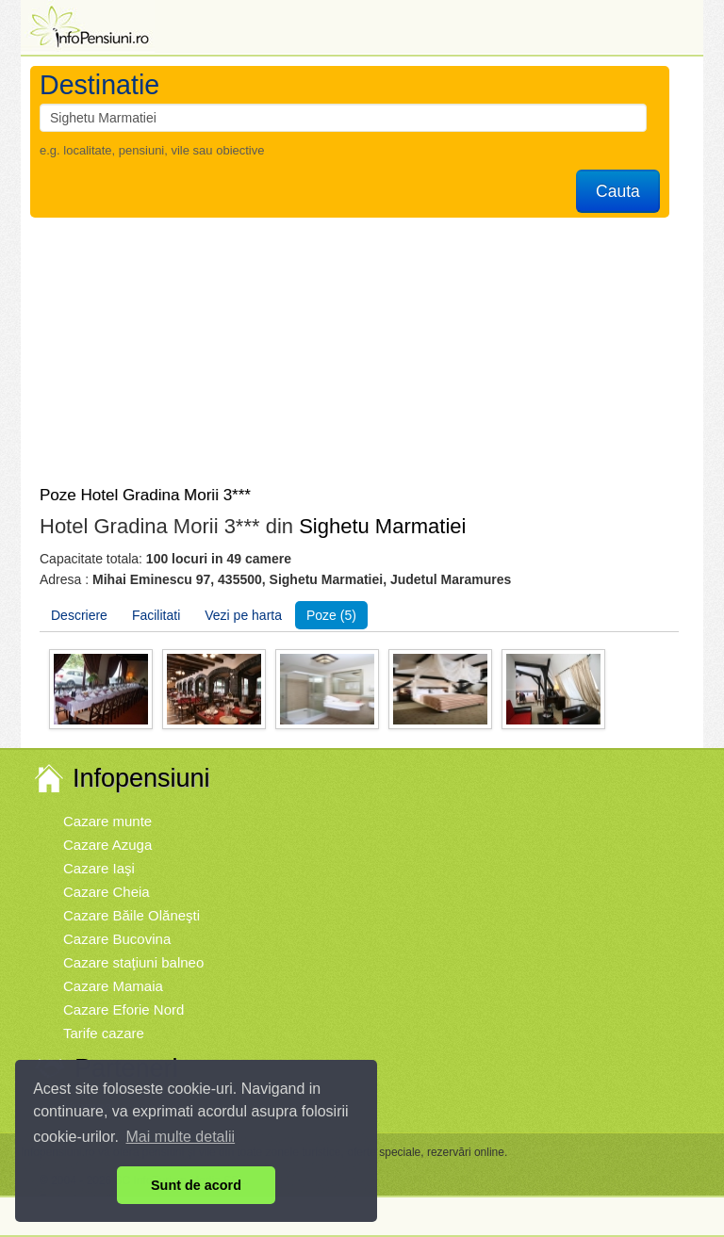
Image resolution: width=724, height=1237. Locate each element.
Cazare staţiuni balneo (133, 962)
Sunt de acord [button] (196, 1185)
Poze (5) (331, 615)
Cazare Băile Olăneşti (131, 915)
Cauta (618, 191)
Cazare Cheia (106, 892)
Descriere (79, 615)
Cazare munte (107, 821)
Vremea (87, 1107)
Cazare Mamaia (113, 986)
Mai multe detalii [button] (181, 1137)
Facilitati (156, 615)
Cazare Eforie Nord (123, 1009)
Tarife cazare (103, 1033)
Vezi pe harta (243, 615)
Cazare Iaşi (99, 868)
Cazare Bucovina (117, 939)
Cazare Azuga (107, 845)
